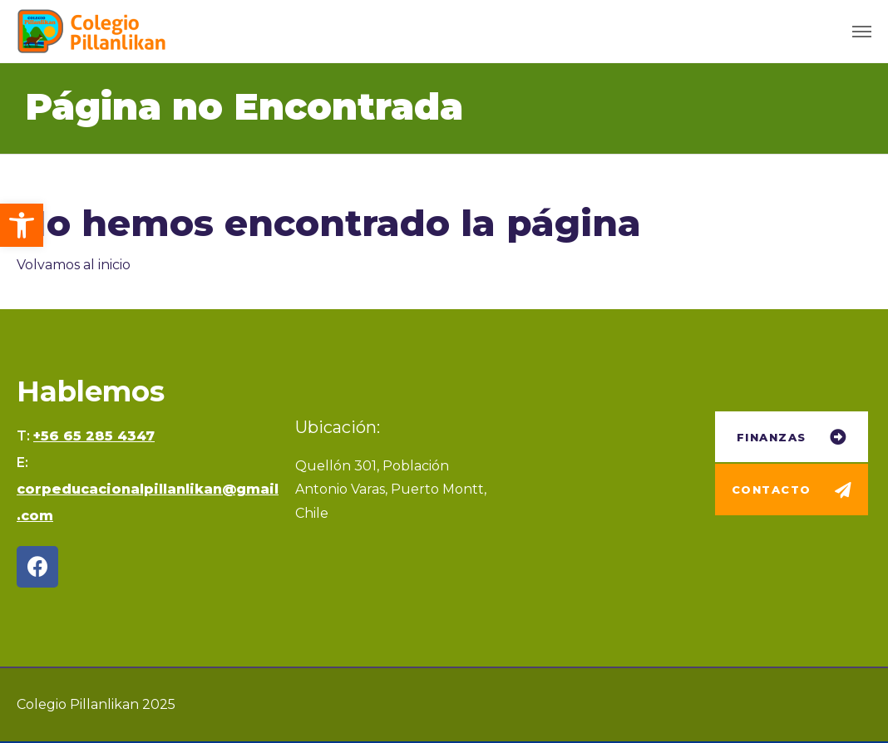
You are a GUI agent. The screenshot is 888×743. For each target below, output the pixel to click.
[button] (21, 225)
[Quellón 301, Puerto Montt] (606, 500)
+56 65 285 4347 (94, 436)
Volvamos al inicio (74, 265)
